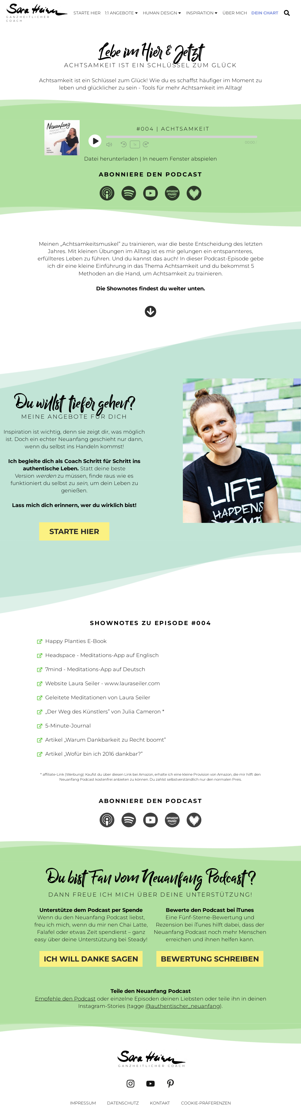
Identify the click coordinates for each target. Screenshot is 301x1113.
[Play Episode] (95, 140)
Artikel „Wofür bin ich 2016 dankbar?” (94, 754)
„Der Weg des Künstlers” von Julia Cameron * (104, 711)
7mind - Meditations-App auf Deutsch (95, 669)
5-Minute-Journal (68, 726)
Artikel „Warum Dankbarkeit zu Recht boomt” (105, 740)
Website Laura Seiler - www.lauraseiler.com (102, 683)
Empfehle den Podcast (65, 999)
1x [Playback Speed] (134, 144)
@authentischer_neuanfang (183, 1006)
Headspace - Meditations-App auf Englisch (102, 655)
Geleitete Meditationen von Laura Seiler (97, 697)
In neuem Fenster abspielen (180, 159)
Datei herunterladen (111, 159)
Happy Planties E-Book (76, 641)
